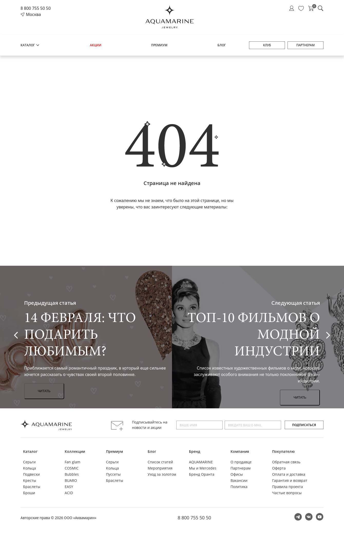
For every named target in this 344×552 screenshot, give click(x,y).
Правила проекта (287, 486)
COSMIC (72, 468)
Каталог (30, 45)
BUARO (71, 480)
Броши (29, 492)
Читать (44, 391)
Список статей (160, 461)
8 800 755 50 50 (36, 8)
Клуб (267, 45)
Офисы (237, 474)
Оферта (279, 468)
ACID (69, 492)
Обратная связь (286, 461)
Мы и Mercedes (202, 468)
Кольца (29, 468)
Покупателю (283, 451)
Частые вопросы (287, 492)
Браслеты (31, 486)
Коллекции (75, 451)
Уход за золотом (162, 474)
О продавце (241, 461)
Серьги (29, 461)
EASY (69, 486)
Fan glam (72, 461)
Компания (240, 451)
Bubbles (72, 474)
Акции (95, 45)
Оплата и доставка (288, 474)
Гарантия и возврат (289, 480)
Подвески (31, 474)
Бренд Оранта (201, 474)
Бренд (194, 451)
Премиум (159, 45)
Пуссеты (113, 474)
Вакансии (239, 480)
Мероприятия (160, 468)
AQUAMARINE (201, 461)
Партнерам (305, 45)
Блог (221, 45)
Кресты (29, 480)
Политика (239, 486)
